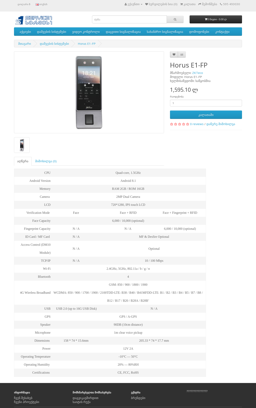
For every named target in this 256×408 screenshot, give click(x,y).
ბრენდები (138, 398)
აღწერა (22, 161)
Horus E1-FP (87, 44)
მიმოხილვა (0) (46, 161)
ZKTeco (197, 73)
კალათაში (206, 115)
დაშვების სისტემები (51, 32)
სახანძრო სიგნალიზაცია (165, 32)
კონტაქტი (222, 32)
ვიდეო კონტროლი (86, 32)
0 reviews (197, 124)
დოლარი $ (24, 4)
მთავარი (24, 44)
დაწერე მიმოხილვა (220, 124)
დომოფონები (199, 32)
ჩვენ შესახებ (23, 398)
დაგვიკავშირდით (85, 398)
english (41, 4)
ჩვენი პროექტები (26, 402)
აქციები (25, 32)
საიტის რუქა (82, 402)
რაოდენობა (177, 96)
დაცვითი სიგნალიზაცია (123, 32)
